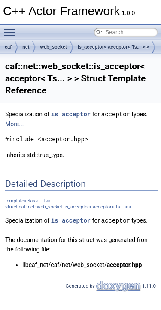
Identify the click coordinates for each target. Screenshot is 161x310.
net (26, 47)
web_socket (53, 47)
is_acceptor (71, 114)
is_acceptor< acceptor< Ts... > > (113, 47)
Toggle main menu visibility (11, 29)
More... (14, 123)
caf (8, 47)
